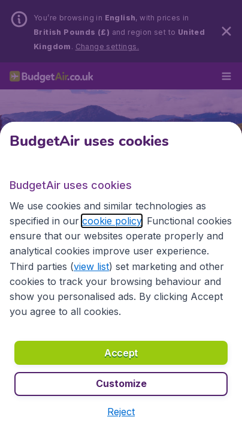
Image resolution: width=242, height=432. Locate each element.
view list (91, 266)
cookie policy (111, 221)
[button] (121, 412)
